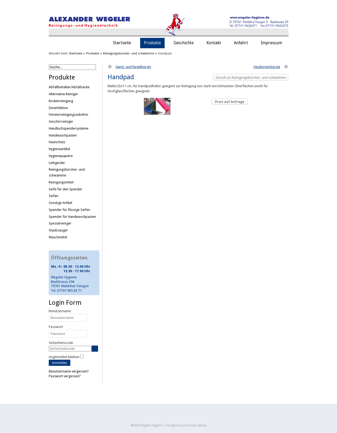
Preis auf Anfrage (229, 102)
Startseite (122, 43)
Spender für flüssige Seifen (69, 210)
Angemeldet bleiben (64, 357)
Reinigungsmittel (61, 182)
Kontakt (213, 43)
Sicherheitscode (61, 343)
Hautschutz (57, 142)
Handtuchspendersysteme (68, 128)
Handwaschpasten (63, 135)
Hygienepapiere (61, 156)
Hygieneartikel (59, 149)
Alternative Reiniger (63, 94)
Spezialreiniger (60, 223)
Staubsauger (58, 230)
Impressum (271, 43)
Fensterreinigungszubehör (68, 115)
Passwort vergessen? (65, 376)
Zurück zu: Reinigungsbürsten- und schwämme (251, 77)
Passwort (56, 327)
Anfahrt (241, 43)
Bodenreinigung (61, 101)
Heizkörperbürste (267, 67)
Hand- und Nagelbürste (133, 67)
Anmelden (59, 363)
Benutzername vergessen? (69, 371)
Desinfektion (58, 108)
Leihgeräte (57, 163)
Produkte (152, 43)
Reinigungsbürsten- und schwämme (128, 53)
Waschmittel (58, 237)
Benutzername (60, 311)
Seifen (53, 196)
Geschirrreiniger (61, 121)
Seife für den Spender (65, 189)
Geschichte (184, 43)
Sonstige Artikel (60, 203)
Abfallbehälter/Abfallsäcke (69, 87)
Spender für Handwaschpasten (72, 217)
